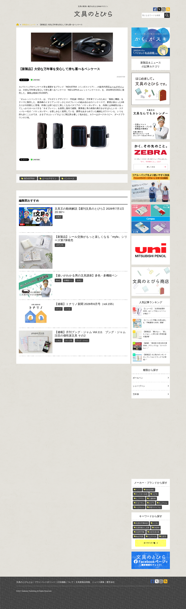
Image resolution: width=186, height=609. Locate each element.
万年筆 (151, 394)
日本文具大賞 (154, 532)
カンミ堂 (68, 340)
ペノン (138, 490)
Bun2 (58, 280)
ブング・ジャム (82, 340)
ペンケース (68, 178)
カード (58, 309)
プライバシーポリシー (45, 582)
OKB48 (156, 528)
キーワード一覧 (149, 543)
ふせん (58, 340)
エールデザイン (117, 87)
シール (67, 309)
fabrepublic (150, 490)
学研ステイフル (155, 507)
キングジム (163, 503)
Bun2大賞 (139, 536)
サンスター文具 (141, 494)
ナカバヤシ (140, 503)
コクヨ (154, 494)
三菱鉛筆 (152, 498)
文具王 (58, 217)
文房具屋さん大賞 (142, 528)
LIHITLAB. (60, 245)
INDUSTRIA (28, 178)
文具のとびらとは (24, 582)
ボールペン (151, 378)
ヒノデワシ (140, 498)
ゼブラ (151, 503)
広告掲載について (65, 582)
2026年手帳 (140, 532)
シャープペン (151, 386)
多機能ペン (68, 280)
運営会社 (110, 582)
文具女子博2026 (142, 523)
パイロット (140, 507)
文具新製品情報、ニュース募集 (90, 582)
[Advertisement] (150, 439)
